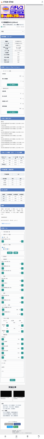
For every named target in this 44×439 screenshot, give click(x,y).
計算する (12, 84)
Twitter (10, 426)
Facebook (17, 424)
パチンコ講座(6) (11, 405)
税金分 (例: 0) (4, 283)
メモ (2, 371)
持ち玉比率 (4, 96)
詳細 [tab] (9, 305)
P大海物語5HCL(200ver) (5, 19)
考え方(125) (5, 405)
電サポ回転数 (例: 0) (6, 311)
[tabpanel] (12, 311)
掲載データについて (6, 223)
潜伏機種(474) (15, 413)
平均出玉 (3, 336)
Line (15, 426)
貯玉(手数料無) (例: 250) (6, 287)
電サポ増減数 (5, 78)
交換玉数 (4, 91)
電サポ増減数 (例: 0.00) (6, 307)
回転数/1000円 (5, 101)
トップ (1, 19)
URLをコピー (8, 424)
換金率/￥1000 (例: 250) (6, 270)
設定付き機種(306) (6, 415)
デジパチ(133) (18, 405)
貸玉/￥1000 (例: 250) (6, 261)
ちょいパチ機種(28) (6, 412)
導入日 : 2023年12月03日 (8, 24)
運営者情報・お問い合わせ (16, 430)
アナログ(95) (11, 406)
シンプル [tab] (4, 305)
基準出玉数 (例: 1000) (6, 239)
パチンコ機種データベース (19, 24)
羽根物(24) (17, 406)
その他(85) (13, 408)
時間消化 (3, 355)
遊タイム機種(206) (14, 415)
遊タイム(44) (5, 406)
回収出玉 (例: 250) (5, 295)
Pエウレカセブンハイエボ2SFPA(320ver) (4, 398)
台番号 (3, 367)
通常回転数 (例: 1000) (6, 300)
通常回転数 (4, 106)
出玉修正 (10, 252)
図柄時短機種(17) (14, 412)
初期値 (15, 252)
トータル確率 (4, 341)
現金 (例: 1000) (4, 278)
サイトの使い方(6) (6, 408)
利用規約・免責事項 (15, 431)
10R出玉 (4, 73)
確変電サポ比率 (5, 350)
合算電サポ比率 (5, 346)
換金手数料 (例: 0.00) (6, 266)
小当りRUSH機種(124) (7, 413)
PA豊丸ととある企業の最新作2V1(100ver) (18, 398)
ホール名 (3, 363)
